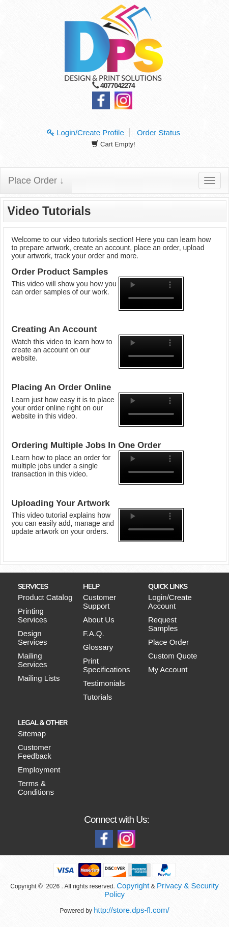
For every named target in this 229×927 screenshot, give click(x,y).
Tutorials (97, 697)
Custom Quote (172, 655)
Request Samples (163, 624)
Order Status (158, 132)
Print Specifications (106, 665)
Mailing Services (32, 660)
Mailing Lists (39, 678)
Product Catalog (45, 597)
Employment (39, 769)
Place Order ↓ (36, 180)
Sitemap (32, 733)
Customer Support (99, 601)
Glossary (98, 647)
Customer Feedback (34, 751)
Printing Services (32, 615)
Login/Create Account (170, 601)
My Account (168, 669)
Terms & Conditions (36, 787)
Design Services (32, 637)
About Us (98, 619)
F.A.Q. (93, 633)
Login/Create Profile (85, 132)
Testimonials (104, 683)
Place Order (168, 642)
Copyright (133, 885)
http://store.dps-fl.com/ (131, 910)
